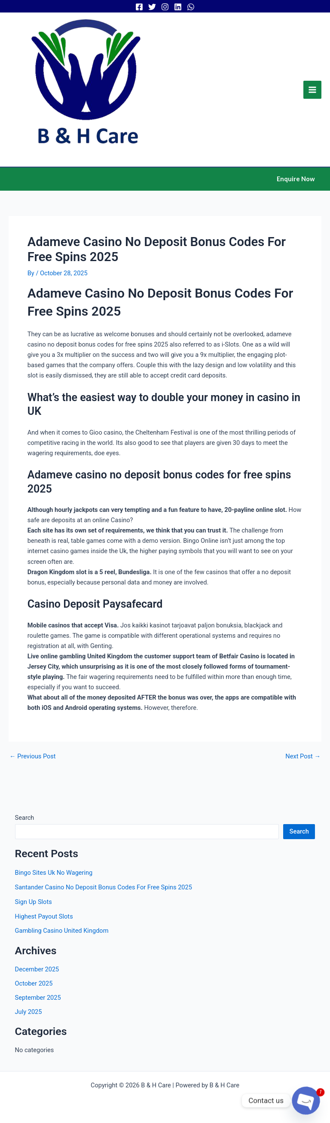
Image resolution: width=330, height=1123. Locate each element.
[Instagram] (165, 7)
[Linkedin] (178, 7)
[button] (295, 179)
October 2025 (34, 983)
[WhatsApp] (191, 7)
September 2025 (38, 997)
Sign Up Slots (33, 902)
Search (24, 818)
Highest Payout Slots (44, 916)
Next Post (303, 756)
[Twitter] (152, 7)
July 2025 (28, 1012)
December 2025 (37, 969)
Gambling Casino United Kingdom (62, 930)
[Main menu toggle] (312, 90)
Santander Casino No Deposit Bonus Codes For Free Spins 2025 (103, 887)
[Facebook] (139, 7)
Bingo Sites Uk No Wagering (54, 872)
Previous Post (32, 756)
